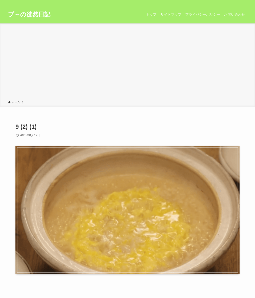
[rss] (237, 2)
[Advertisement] (127, 63)
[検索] (244, 2)
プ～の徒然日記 (29, 14)
